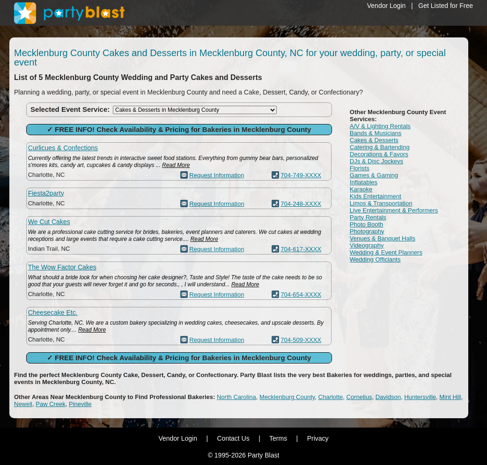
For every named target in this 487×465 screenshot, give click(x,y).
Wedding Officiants (375, 259)
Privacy (318, 438)
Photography (367, 231)
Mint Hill (450, 396)
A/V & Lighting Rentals (380, 126)
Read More (176, 165)
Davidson (388, 396)
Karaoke (361, 189)
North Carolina (236, 396)
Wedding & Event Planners (386, 252)
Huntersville (420, 396)
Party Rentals (368, 217)
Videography (367, 245)
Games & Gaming (374, 175)
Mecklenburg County (287, 396)
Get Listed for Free (445, 5)
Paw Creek (51, 403)
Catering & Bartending (380, 147)
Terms (278, 438)
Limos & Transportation (381, 203)
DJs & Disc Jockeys (376, 161)
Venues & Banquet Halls (382, 238)
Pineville (80, 403)
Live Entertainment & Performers (394, 210)
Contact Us (233, 438)
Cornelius (359, 396)
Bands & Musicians (376, 133)
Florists (359, 168)
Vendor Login (386, 5)
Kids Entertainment (375, 196)
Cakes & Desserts (374, 140)
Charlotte (330, 396)
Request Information (216, 175)
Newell (23, 403)
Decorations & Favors (379, 154)
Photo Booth (367, 224)
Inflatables (363, 182)
